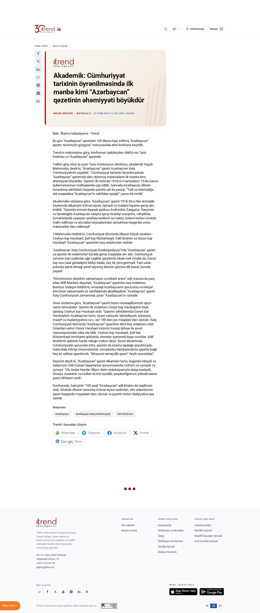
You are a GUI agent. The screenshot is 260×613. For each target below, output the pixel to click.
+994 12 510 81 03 (45, 563)
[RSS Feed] (87, 591)
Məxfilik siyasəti (203, 530)
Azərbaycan (62, 414)
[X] (55, 591)
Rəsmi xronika (129, 530)
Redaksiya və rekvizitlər (171, 530)
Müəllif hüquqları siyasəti (208, 535)
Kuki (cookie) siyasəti (206, 541)
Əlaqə (161, 535)
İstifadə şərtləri (203, 525)
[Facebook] (47, 591)
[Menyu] (217, 29)
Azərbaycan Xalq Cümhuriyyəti (93, 414)
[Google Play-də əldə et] (212, 591)
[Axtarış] (165, 29)
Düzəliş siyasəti (166, 546)
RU (220, 606)
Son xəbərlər (128, 525)
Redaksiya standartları (170, 541)
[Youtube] (63, 591)
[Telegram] (71, 591)
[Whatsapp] (39, 591)
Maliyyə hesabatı (167, 552)
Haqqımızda (164, 525)
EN (207, 606)
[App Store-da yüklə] (183, 591)
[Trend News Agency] (46, 522)
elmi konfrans (125, 414)
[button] (38, 53)
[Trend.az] (48, 29)
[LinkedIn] (79, 591)
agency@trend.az (45, 567)
